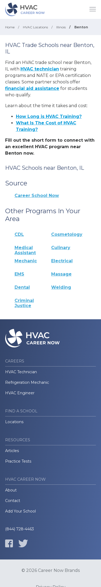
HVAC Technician (21, 371)
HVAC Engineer (19, 393)
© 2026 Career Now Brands (51, 570)
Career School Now (37, 195)
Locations (14, 421)
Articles (12, 450)
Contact (12, 500)
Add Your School (20, 511)
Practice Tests (18, 461)
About (11, 490)
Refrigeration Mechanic (27, 382)
